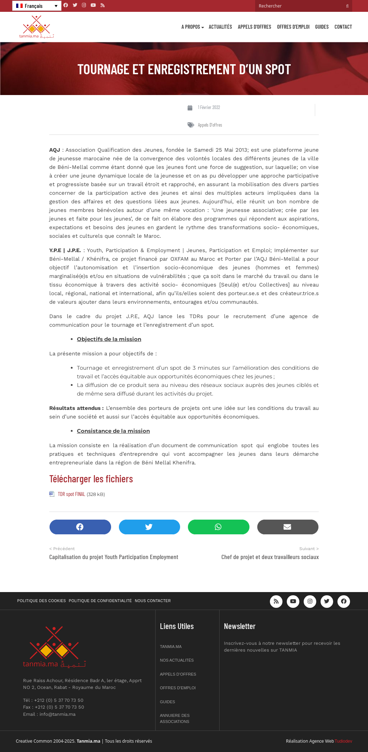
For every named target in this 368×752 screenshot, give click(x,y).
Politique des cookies (41, 601)
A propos (190, 26)
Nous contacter (153, 601)
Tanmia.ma (170, 646)
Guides (322, 26)
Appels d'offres (210, 125)
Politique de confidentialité (100, 601)
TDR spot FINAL (71, 494)
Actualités (220, 26)
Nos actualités (177, 660)
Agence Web (321, 741)
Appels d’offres (254, 26)
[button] (80, 527)
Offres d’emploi (293, 26)
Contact (343, 26)
